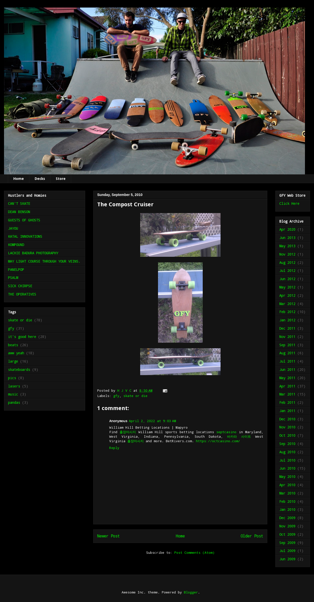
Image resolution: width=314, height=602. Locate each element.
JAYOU (13, 228)
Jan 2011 (287, 410)
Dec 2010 (287, 419)
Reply (114, 447)
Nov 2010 (287, 427)
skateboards (19, 369)
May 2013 (287, 245)
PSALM (13, 277)
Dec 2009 (287, 517)
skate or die (135, 395)
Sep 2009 (287, 542)
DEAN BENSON (19, 211)
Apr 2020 (287, 229)
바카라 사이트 (239, 436)
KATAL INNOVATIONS (25, 236)
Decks (40, 179)
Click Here (289, 203)
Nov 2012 (287, 254)
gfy (116, 395)
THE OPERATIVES (22, 294)
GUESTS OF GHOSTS (24, 220)
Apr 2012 (287, 295)
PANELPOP (16, 269)
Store (61, 179)
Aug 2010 (287, 451)
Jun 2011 (287, 369)
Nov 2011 (287, 336)
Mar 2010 (287, 493)
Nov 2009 (287, 526)
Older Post (252, 535)
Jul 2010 (287, 460)
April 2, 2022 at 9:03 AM (152, 421)
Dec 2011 (287, 328)
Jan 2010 (287, 509)
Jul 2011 (287, 361)
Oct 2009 (287, 534)
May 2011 (287, 377)
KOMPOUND (16, 244)
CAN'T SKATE (19, 203)
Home (18, 179)
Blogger (191, 592)
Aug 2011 (287, 352)
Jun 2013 (287, 237)
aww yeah (16, 352)
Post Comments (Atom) (194, 552)
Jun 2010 (287, 468)
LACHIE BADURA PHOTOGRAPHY (33, 252)
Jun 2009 (287, 559)
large (13, 361)
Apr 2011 (287, 386)
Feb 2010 (287, 501)
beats (13, 344)
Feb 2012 (287, 311)
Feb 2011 (287, 402)
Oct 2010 (287, 435)
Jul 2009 (287, 550)
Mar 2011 (287, 394)
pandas (14, 402)
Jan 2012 (287, 320)
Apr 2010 (287, 484)
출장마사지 (128, 432)
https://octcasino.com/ (218, 441)
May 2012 (287, 287)
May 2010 (287, 476)
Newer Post (108, 535)
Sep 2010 (287, 443)
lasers (14, 386)
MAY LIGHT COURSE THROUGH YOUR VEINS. (44, 261)
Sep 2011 (287, 344)
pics (12, 377)
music (13, 394)
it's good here (22, 336)
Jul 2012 (287, 270)
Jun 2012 (287, 278)
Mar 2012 (287, 303)
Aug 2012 (287, 262)
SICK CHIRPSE (20, 285)
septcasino (226, 432)
